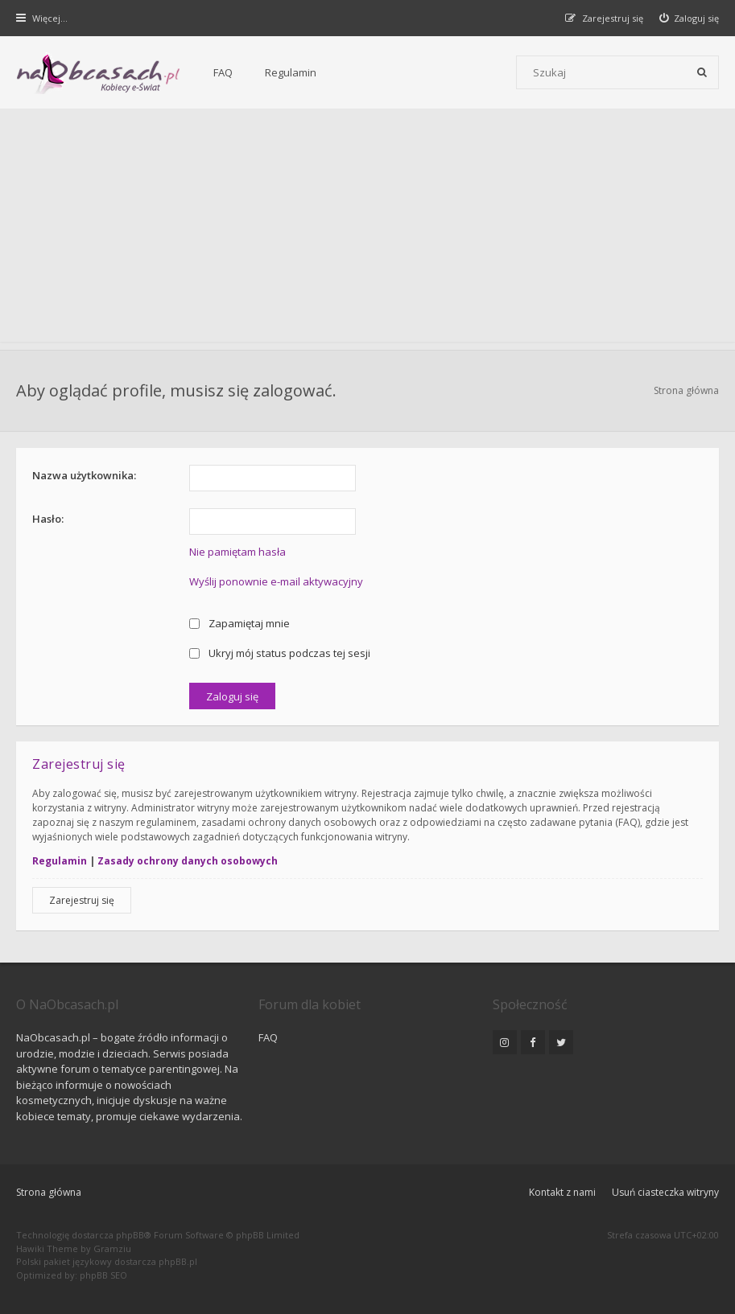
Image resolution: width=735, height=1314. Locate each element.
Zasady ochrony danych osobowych (187, 861)
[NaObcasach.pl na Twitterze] (561, 1042)
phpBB (130, 1235)
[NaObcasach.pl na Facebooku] (533, 1042)
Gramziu (112, 1248)
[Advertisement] (367, 229)
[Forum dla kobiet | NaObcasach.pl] (98, 73)
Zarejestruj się (81, 900)
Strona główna (48, 1192)
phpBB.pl (178, 1261)
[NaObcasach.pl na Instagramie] (505, 1042)
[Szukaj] (702, 72)
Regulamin (290, 72)
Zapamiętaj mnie (239, 623)
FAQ (223, 72)
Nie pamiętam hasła (237, 551)
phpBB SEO (103, 1275)
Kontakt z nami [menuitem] (562, 1192)
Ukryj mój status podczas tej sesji (279, 653)
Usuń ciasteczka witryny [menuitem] (665, 1192)
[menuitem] (689, 18)
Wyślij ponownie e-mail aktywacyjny (276, 581)
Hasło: (48, 518)
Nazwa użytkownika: (84, 475)
